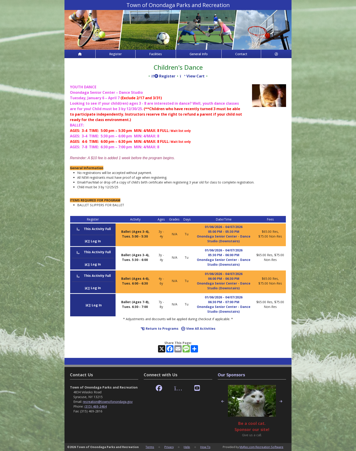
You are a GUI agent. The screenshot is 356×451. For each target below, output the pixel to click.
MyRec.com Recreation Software (261, 447)
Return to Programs (159, 328)
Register (115, 54)
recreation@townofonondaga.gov (108, 401)
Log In (93, 241)
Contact (241, 54)
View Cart (192, 76)
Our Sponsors (231, 374)
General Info (199, 54)
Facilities (155, 54)
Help (187, 447)
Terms (150, 447)
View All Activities (198, 328)
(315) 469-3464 (95, 406)
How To (205, 447)
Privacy (169, 447)
